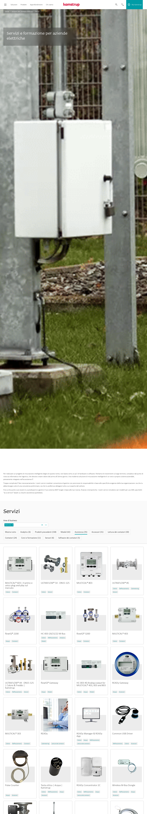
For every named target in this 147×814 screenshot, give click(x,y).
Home (7, 11)
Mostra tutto (10, 532)
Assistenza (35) (81, 532)
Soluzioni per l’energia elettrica (22, 11)
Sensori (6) (49, 538)
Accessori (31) (97, 532)
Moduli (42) (65, 532)
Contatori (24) (11, 538)
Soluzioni (14, 4)
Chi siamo (49, 4)
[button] (12, 524)
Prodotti (24, 4)
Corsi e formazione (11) (31, 538)
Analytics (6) (25, 532)
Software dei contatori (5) (69, 538)
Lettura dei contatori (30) (118, 532)
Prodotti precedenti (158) (45, 532)
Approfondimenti (36, 4)
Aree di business (10, 520)
